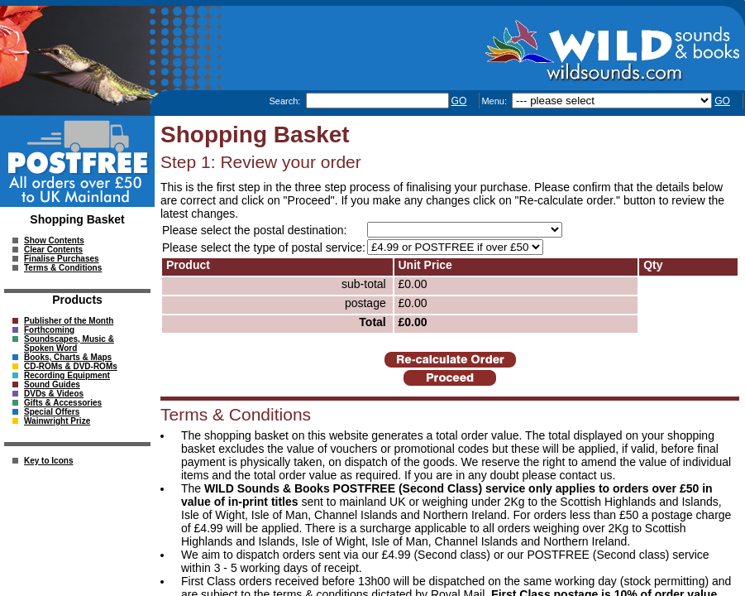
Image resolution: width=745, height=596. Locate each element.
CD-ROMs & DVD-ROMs (70, 366)
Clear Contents (53, 249)
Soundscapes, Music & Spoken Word (69, 343)
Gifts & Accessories (63, 402)
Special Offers (51, 411)
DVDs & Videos (54, 393)
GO (459, 101)
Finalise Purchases (61, 258)
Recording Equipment (67, 375)
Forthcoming (49, 329)
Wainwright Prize (57, 420)
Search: (286, 101)
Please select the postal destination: (254, 230)
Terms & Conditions (63, 267)
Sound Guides (52, 384)
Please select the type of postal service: (263, 247)
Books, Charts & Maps (68, 357)
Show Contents (54, 240)
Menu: (495, 101)
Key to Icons (48, 460)
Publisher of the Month (68, 320)
